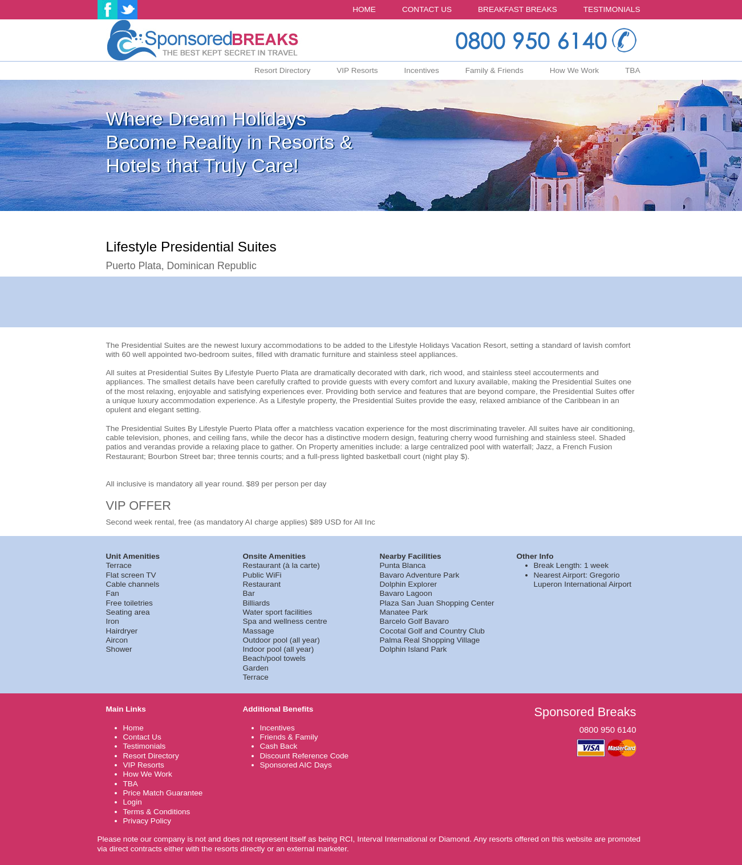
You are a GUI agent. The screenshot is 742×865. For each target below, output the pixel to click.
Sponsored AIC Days (296, 765)
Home (133, 728)
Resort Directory (282, 70)
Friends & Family (289, 737)
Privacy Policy (147, 821)
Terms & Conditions (156, 811)
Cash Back (279, 746)
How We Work (574, 70)
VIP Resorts (357, 70)
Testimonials (144, 746)
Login (132, 802)
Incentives (421, 70)
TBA (632, 70)
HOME (364, 9)
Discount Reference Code (304, 756)
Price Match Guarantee (163, 793)
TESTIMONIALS (611, 9)
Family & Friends (494, 70)
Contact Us (142, 737)
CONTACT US (427, 9)
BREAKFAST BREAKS (517, 9)
